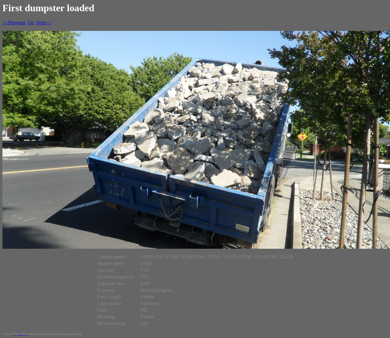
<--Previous (13, 22)
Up (31, 22)
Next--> (43, 22)
